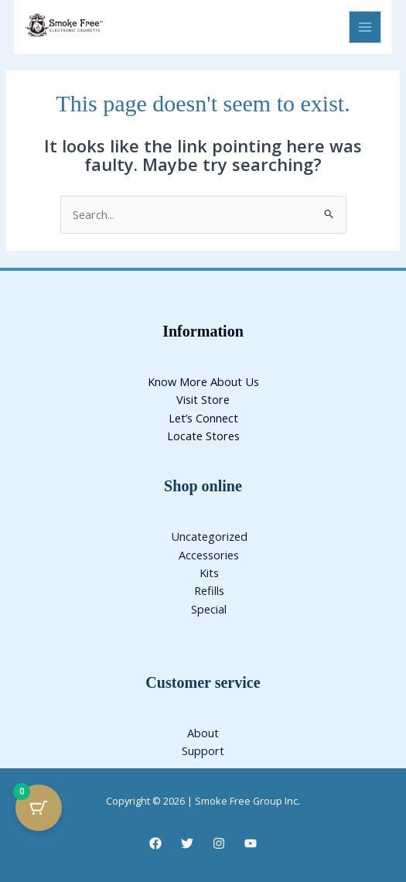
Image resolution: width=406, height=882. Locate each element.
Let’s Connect (203, 418)
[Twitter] (187, 843)
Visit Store (203, 399)
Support (203, 750)
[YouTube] (250, 843)
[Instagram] (219, 843)
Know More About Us (203, 381)
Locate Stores (203, 435)
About (203, 732)
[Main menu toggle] (365, 27)
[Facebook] (155, 843)
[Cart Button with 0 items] (38, 808)
